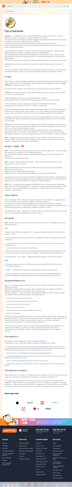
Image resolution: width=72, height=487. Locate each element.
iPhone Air (39, 454)
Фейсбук (9, 385)
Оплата (21, 459)
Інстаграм (63, 384)
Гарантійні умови (24, 462)
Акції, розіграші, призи (26, 451)
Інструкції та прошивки (26, 454)
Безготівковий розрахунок (6, 466)
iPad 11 (38, 472)
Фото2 (6, 366)
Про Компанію (6, 460)
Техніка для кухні (58, 454)
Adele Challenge (15, 329)
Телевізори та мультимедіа (57, 465)
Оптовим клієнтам (8, 454)
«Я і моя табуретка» (58, 319)
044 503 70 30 (59, 432)
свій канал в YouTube (17, 376)
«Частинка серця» (33, 349)
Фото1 (63, 365)
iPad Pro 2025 (40, 469)
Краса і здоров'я (58, 481)
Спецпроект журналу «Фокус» (16, 265)
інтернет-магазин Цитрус (18, 94)
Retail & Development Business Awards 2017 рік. (22, 239)
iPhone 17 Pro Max (41, 451)
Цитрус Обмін (16, 213)
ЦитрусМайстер (60, 201)
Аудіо (54, 446)
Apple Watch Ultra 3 (42, 464)
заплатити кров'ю (20, 302)
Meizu (46, 126)
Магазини (5, 448)
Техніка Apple (57, 448)
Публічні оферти (24, 446)
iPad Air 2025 (40, 475)
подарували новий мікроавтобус (16, 357)
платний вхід (15, 299)
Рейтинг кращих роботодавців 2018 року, (20, 275)
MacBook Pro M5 (41, 467)
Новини (4, 463)
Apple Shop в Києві (27, 163)
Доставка (22, 456)
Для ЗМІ (4, 451)
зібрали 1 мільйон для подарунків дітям (18, 362)
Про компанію (10, 11)
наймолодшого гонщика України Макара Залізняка (36, 354)
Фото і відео (56, 475)
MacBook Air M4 (41, 477)
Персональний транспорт (57, 457)
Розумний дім (57, 478)
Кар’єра (4, 446)
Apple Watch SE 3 (41, 462)
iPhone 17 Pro (40, 448)
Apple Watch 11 (40, 459)
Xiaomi (40, 126)
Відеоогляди (23, 448)
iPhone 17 (39, 446)
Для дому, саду (57, 473)
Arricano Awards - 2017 (13, 258)
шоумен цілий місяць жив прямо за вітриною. (40, 348)
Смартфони (56, 451)
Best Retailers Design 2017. (55, 252)
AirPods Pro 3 (40, 456)
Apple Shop (51, 152)
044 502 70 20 (42, 432)
